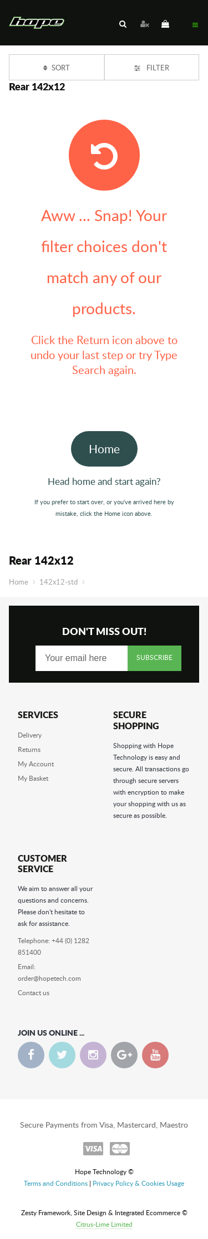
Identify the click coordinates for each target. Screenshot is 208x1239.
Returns (29, 749)
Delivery (30, 734)
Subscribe (154, 657)
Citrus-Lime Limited (104, 1224)
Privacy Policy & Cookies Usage (138, 1183)
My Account (36, 763)
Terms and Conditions (56, 1183)
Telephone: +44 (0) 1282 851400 (53, 946)
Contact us (33, 992)
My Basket (33, 778)
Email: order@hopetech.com (49, 972)
